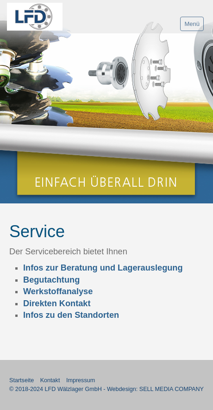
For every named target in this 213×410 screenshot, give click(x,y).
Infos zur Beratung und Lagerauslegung (103, 267)
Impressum (80, 380)
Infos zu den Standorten (71, 315)
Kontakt (50, 380)
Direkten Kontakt (57, 303)
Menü (192, 23)
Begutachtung (51, 279)
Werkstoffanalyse (58, 291)
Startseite (21, 380)
